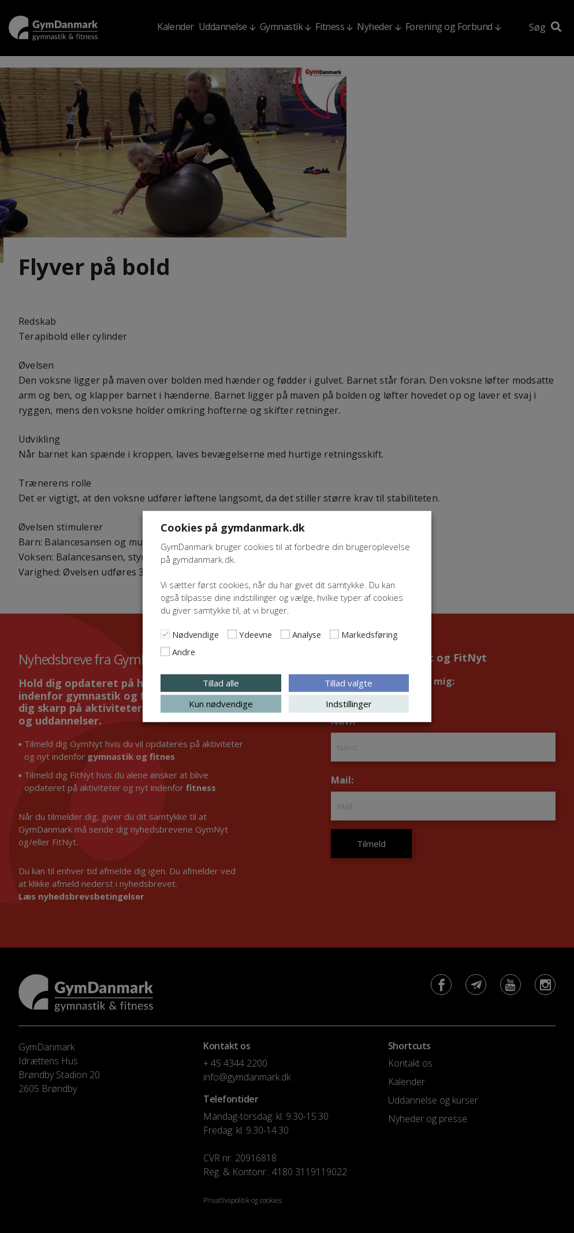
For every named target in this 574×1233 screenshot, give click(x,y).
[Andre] (165, 651)
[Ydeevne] (232, 634)
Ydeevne (255, 634)
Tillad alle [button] (221, 683)
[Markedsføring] (334, 634)
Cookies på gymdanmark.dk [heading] (233, 527)
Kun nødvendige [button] (221, 704)
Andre (183, 652)
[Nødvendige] (165, 634)
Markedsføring (369, 634)
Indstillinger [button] (349, 704)
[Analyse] (285, 634)
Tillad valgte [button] (348, 683)
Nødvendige (195, 634)
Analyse (306, 634)
